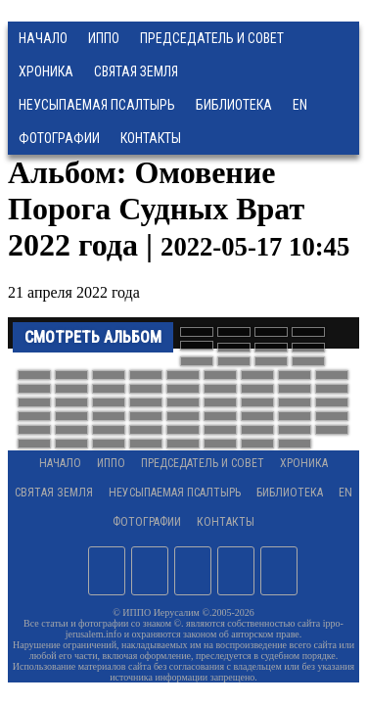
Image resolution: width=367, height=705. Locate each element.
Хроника (46, 71)
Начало (43, 38)
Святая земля (136, 71)
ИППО (103, 38)
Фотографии (147, 522)
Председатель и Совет (212, 38)
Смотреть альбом (92, 337)
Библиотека (234, 105)
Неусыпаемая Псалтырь (97, 105)
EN (300, 105)
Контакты (225, 522)
